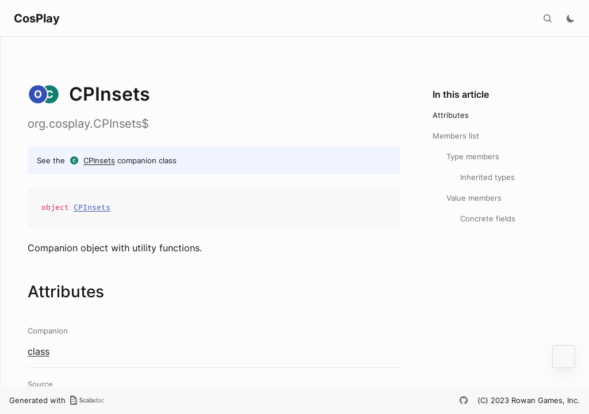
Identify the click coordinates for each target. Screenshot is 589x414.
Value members (474, 197)
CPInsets (99, 160)
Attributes (451, 115)
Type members (472, 156)
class (38, 351)
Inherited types (487, 177)
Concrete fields (487, 218)
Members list (456, 135)
